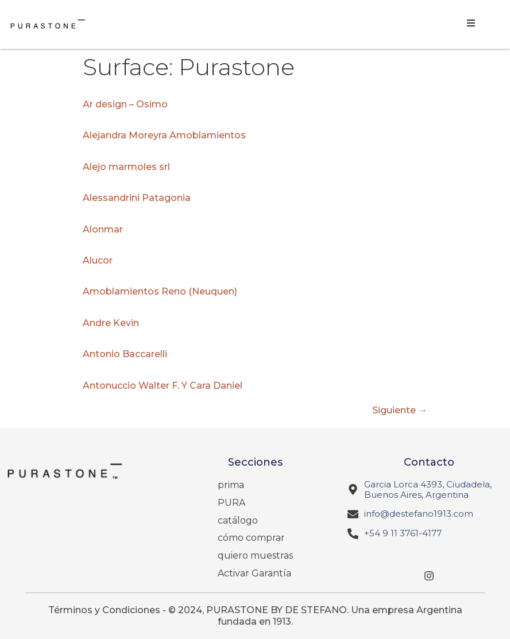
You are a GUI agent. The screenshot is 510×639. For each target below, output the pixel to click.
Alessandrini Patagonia (137, 197)
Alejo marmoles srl (126, 166)
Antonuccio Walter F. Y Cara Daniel (162, 385)
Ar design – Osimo (125, 104)
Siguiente (399, 410)
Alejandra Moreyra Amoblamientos (164, 135)
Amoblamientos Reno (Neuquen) (160, 291)
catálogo (238, 520)
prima (231, 484)
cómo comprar (251, 537)
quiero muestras (255, 555)
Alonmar (103, 229)
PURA (231, 502)
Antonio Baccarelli (125, 353)
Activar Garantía (254, 573)
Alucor (98, 260)
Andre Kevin (111, 322)
